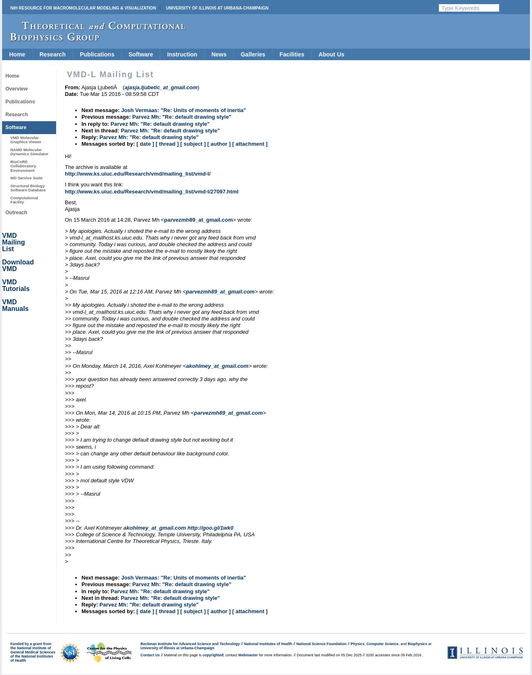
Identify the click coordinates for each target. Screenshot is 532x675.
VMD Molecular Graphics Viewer (25, 139)
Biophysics (417, 644)
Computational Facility (24, 200)
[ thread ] (167, 144)
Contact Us (150, 655)
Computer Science (383, 644)
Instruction (182, 54)
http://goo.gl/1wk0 (210, 528)
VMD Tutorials (16, 285)
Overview (16, 89)
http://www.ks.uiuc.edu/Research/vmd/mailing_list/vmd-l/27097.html (152, 191)
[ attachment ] (250, 144)
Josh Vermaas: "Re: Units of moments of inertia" (183, 110)
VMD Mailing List (13, 242)
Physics (358, 644)
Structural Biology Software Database (28, 187)
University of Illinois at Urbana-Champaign (217, 8)
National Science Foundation (321, 644)
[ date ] (145, 144)
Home (17, 54)
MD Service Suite (26, 178)
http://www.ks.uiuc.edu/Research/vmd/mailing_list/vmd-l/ (138, 174)
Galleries (253, 54)
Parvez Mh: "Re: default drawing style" (181, 117)
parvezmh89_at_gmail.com (198, 220)
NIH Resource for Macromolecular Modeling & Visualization (83, 8)
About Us (331, 54)
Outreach (16, 212)
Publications (97, 54)
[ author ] (219, 144)
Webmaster (248, 655)
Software (140, 54)
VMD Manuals (15, 305)
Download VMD (18, 265)
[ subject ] (193, 144)
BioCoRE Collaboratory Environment (23, 166)
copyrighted (212, 655)
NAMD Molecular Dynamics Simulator (29, 151)
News (219, 54)
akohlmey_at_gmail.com (217, 366)
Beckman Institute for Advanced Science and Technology (190, 644)
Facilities (291, 54)
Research (52, 54)
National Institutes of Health (268, 644)
